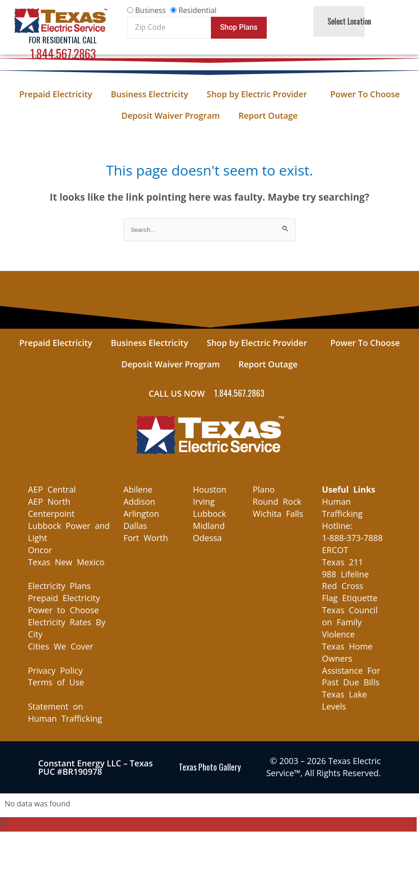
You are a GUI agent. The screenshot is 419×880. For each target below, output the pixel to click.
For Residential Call (63, 40)
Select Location (351, 21)
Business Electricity (149, 94)
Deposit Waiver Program (171, 115)
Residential (197, 10)
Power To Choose (364, 94)
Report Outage (267, 115)
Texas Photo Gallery (210, 767)
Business (150, 10)
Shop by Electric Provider (259, 94)
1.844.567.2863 (63, 53)
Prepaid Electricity (55, 94)
